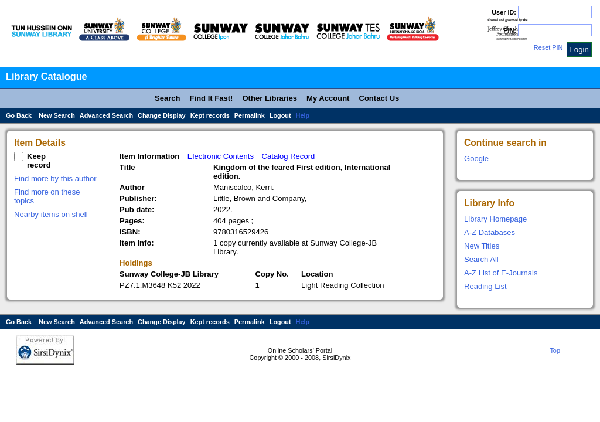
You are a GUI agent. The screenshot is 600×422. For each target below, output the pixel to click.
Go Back (19, 115)
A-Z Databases (489, 232)
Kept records (210, 115)
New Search (57, 115)
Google (476, 158)
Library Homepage (495, 219)
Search (167, 98)
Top (555, 350)
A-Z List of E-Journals (500, 272)
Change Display (162, 115)
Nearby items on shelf (51, 214)
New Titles (481, 245)
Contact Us (379, 98)
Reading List (485, 286)
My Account (327, 98)
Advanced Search (106, 115)
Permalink (249, 115)
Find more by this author (55, 178)
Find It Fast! (211, 98)
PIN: (509, 30)
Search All (481, 259)
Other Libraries (269, 98)
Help (303, 115)
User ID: (504, 12)
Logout (280, 115)
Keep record (39, 160)
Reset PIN (548, 47)
